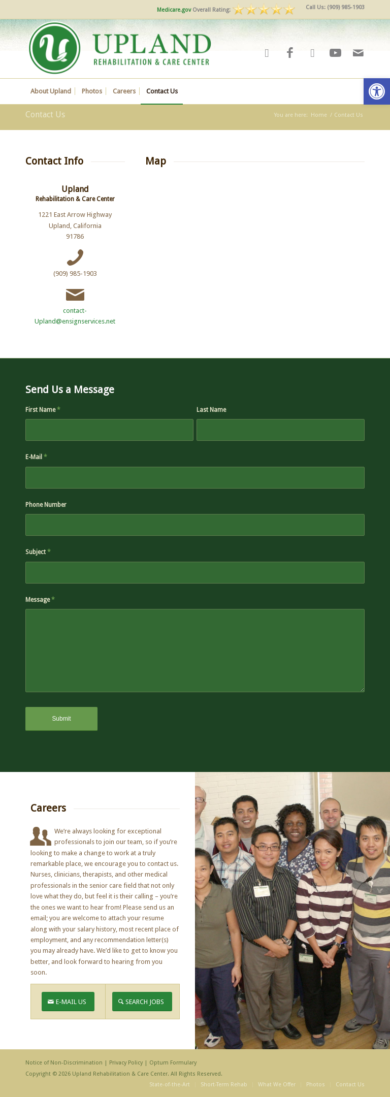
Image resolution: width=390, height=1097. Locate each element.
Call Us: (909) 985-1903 (335, 7)
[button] (377, 91)
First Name (42, 409)
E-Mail (36, 457)
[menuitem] (333, 7)
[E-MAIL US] (68, 1002)
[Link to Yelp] (266, 53)
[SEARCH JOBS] (142, 1002)
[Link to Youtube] (335, 53)
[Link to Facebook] (289, 53)
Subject (38, 552)
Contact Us (45, 114)
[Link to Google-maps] (312, 53)
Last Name (211, 409)
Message (40, 599)
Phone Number (46, 504)
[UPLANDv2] (119, 48)
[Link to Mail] (358, 53)
